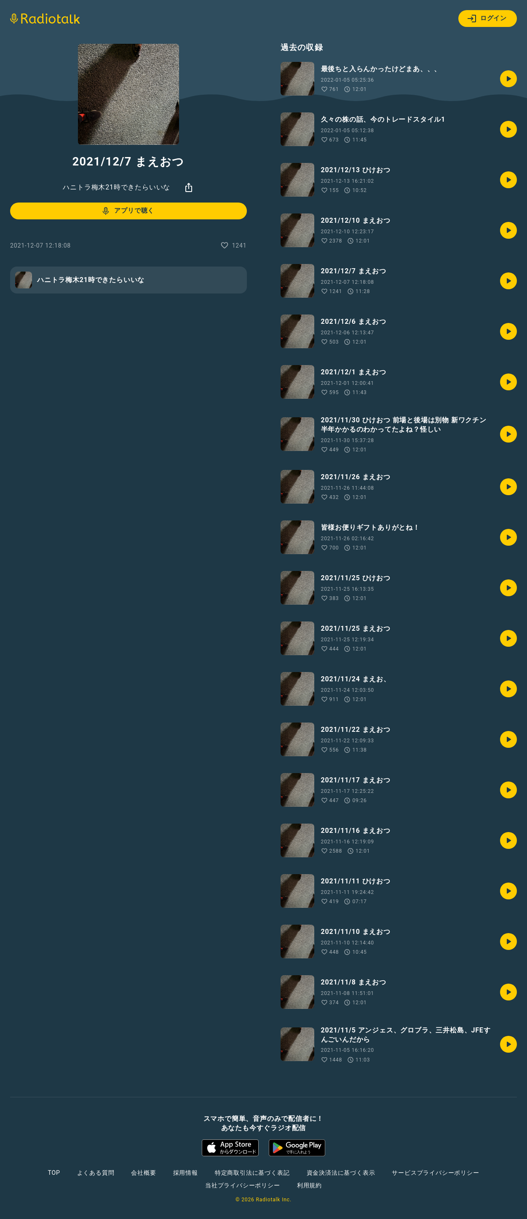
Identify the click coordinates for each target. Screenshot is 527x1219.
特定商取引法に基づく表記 (252, 1172)
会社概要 (143, 1172)
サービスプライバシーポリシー (435, 1172)
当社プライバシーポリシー (242, 1185)
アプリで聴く (127, 211)
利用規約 (309, 1185)
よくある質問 (96, 1172)
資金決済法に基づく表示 (341, 1172)
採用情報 (185, 1172)
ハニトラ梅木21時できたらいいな (116, 187)
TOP (54, 1172)
